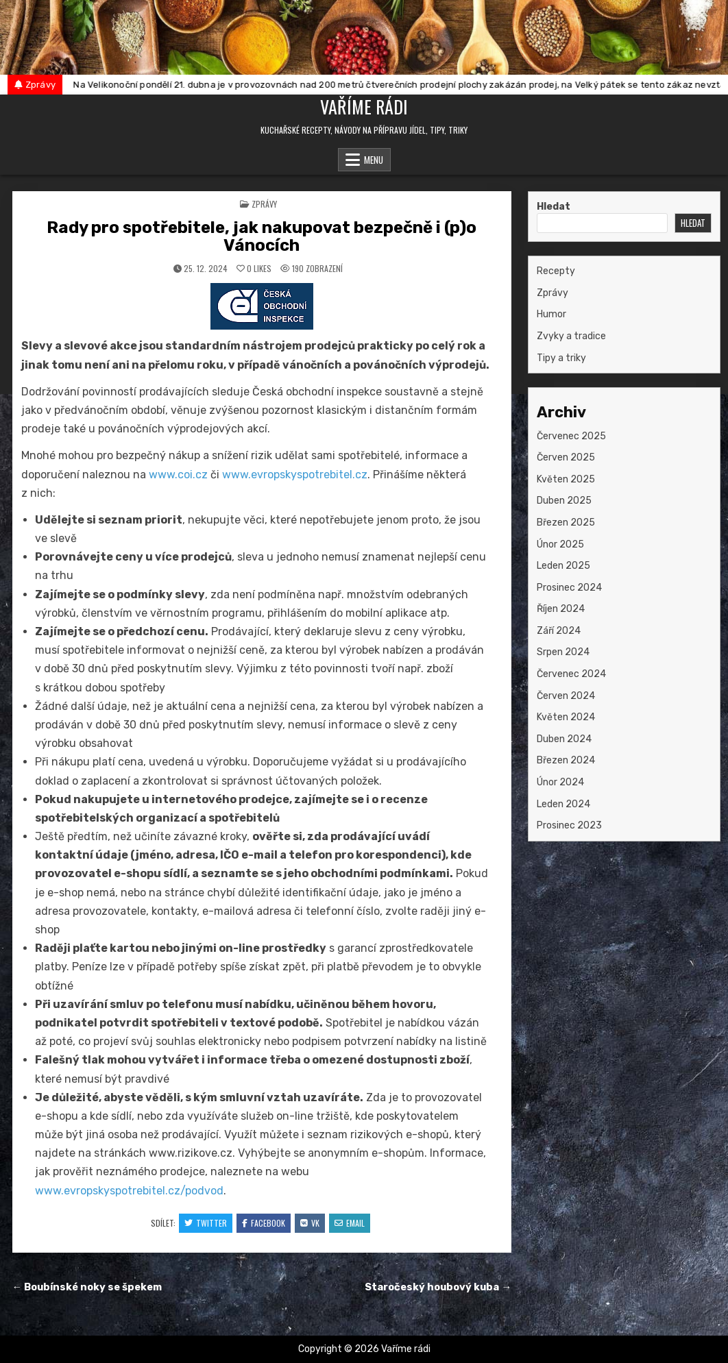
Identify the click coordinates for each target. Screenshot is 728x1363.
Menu (373, 160)
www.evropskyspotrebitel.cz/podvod (129, 1190)
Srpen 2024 (563, 652)
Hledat (553, 206)
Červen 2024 (566, 696)
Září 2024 (559, 631)
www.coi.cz (178, 474)
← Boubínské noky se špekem (87, 1287)
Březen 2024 (566, 760)
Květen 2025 (566, 479)
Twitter (205, 1223)
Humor (551, 314)
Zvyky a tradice (571, 336)
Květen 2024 (566, 717)
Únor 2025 (560, 544)
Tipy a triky (561, 358)
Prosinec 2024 (569, 587)
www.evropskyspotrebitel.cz (294, 474)
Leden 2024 (563, 804)
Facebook (263, 1223)
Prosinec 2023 (569, 825)
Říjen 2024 (561, 609)
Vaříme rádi (364, 106)
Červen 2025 (566, 457)
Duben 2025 (564, 500)
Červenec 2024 (571, 674)
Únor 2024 (560, 782)
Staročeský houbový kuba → (438, 1287)
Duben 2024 (564, 739)
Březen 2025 (566, 522)
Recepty (556, 271)
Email (350, 1223)
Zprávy (264, 204)
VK (309, 1223)
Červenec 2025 (571, 436)
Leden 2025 (563, 566)
